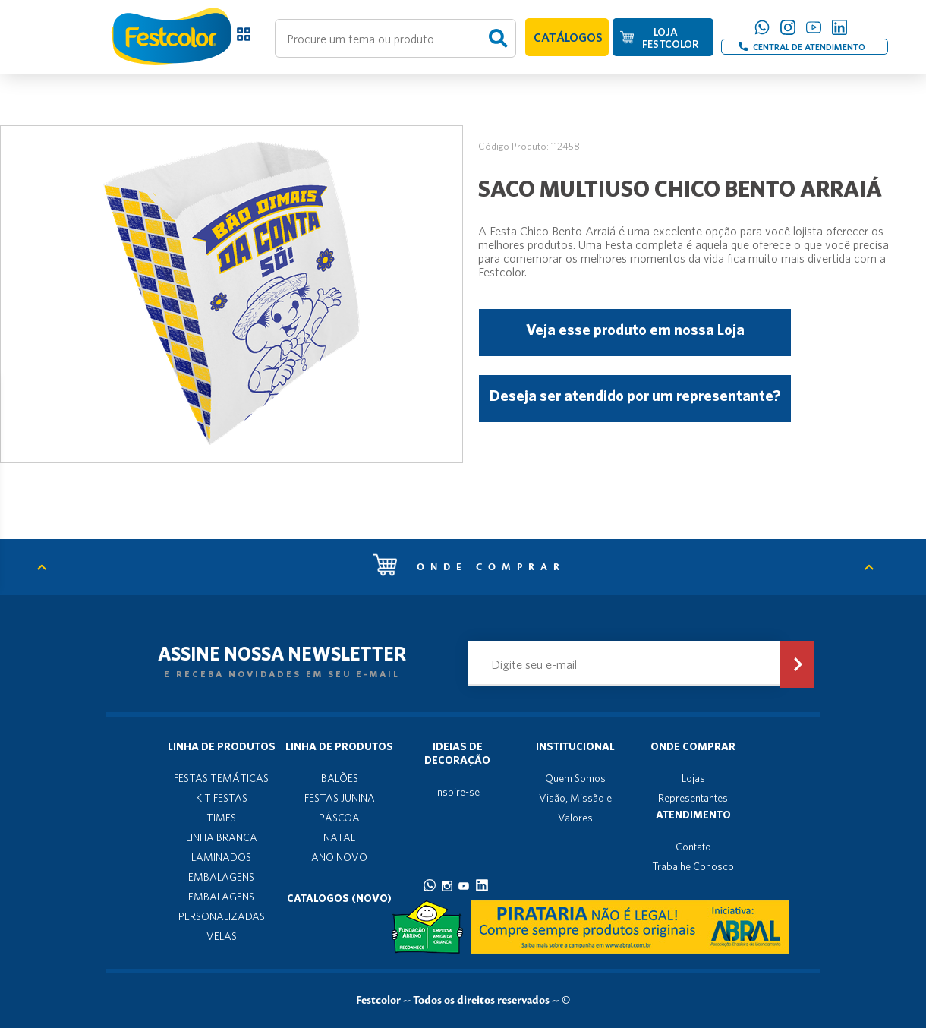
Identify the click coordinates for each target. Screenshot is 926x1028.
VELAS (221, 936)
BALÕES (339, 778)
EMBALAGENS (221, 877)
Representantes (693, 798)
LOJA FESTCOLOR (670, 38)
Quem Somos (575, 778)
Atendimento (693, 815)
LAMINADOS (221, 857)
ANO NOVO (339, 857)
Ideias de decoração (457, 753)
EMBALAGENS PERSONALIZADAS (221, 906)
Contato (693, 846)
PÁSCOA (339, 818)
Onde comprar (469, 567)
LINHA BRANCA (221, 837)
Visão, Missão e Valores (575, 808)
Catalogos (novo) (339, 898)
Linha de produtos (222, 746)
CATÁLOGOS (568, 37)
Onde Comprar (692, 746)
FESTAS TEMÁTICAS (221, 778)
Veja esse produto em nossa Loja (635, 329)
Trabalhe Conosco (693, 866)
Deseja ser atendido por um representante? (635, 395)
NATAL (339, 837)
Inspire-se (457, 792)
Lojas (693, 778)
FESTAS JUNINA (339, 798)
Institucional (575, 746)
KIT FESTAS (221, 798)
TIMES (221, 818)
